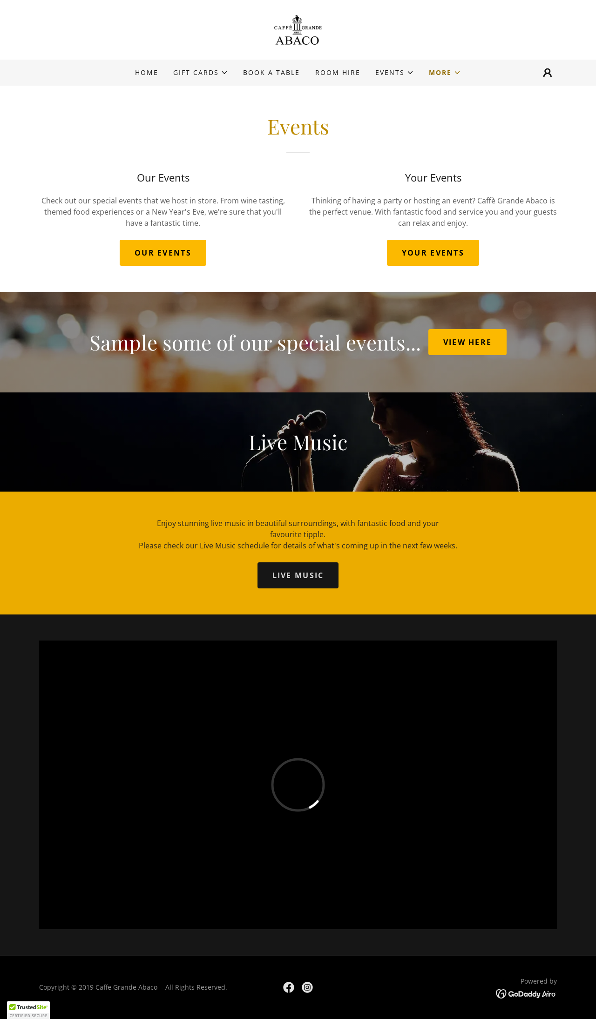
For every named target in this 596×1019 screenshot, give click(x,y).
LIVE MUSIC (298, 575)
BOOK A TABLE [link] (271, 72)
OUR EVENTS (163, 253)
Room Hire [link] (337, 72)
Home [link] (146, 72)
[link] (298, 29)
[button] (200, 72)
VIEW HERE (467, 342)
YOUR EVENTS (433, 253)
